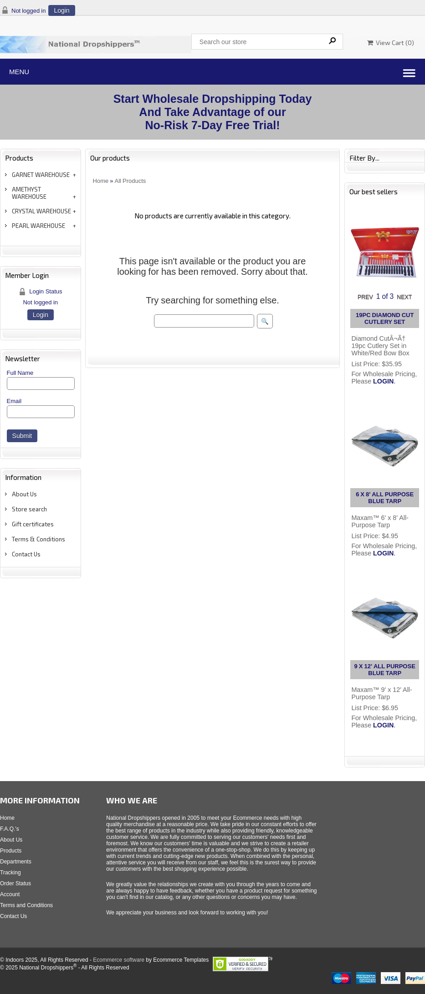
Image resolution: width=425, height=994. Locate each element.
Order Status (15, 883)
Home (101, 181)
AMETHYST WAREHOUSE (29, 193)
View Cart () (390, 42)
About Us (24, 494)
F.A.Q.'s (9, 829)
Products (10, 851)
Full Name (20, 373)
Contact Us (26, 554)
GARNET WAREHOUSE (41, 174)
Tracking (10, 872)
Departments (15, 861)
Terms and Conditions (26, 905)
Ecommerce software (118, 960)
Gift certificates (33, 524)
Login (61, 10)
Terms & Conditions (38, 539)
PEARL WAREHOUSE (38, 225)
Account (10, 894)
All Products (130, 181)
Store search (29, 509)
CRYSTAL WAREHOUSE (41, 211)
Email (14, 401)
